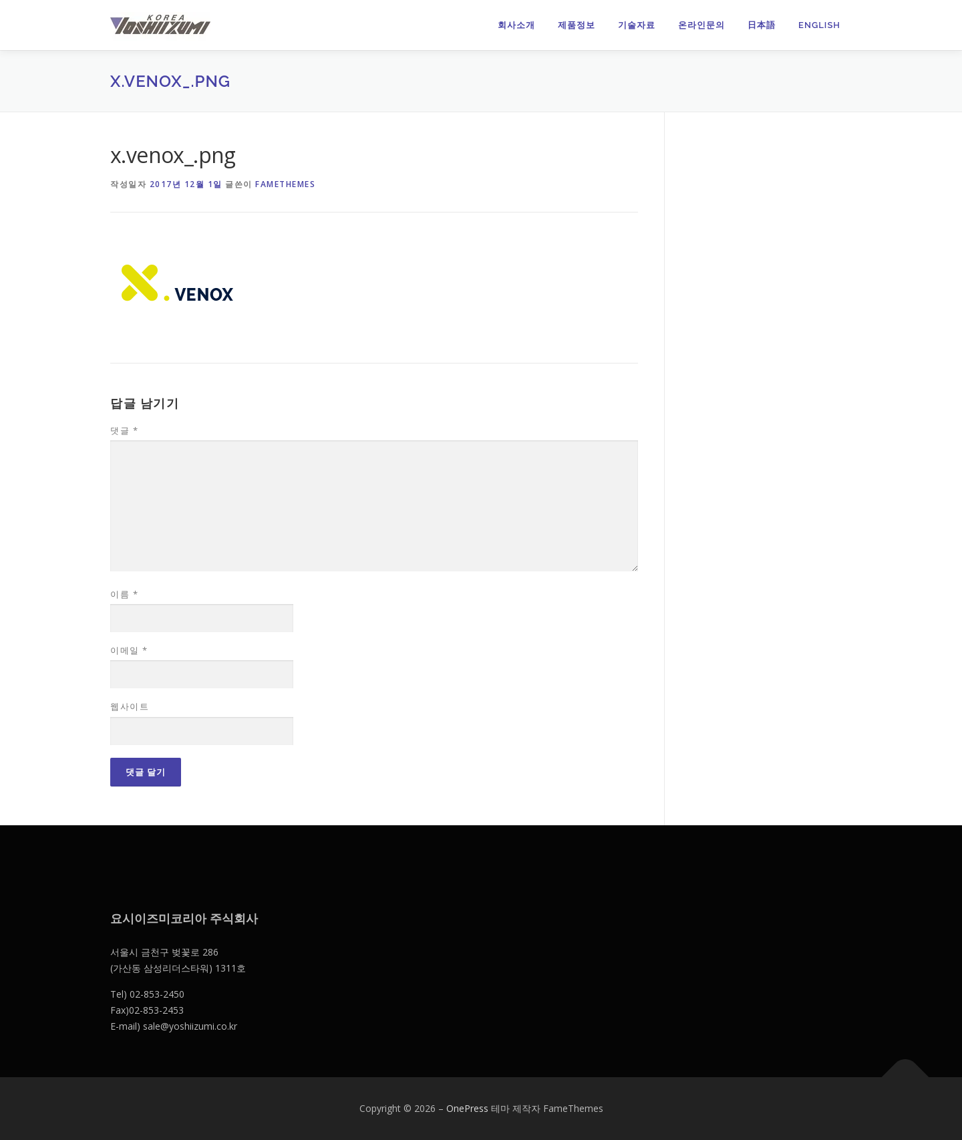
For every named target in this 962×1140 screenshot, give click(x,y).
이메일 (129, 650)
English (819, 25)
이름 (124, 594)
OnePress (467, 1108)
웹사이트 (129, 706)
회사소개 (516, 25)
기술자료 (636, 25)
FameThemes (285, 184)
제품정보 (576, 25)
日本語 (762, 25)
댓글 (124, 430)
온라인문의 (701, 25)
